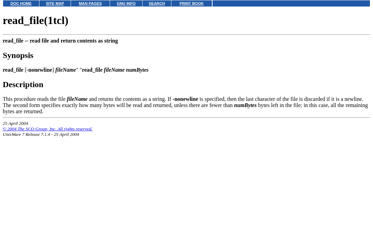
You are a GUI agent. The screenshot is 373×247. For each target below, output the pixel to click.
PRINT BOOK (192, 3)
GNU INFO (126, 3)
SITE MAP (55, 3)
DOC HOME (21, 3)
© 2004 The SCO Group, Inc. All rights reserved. (48, 128)
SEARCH (157, 3)
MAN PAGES (90, 3)
